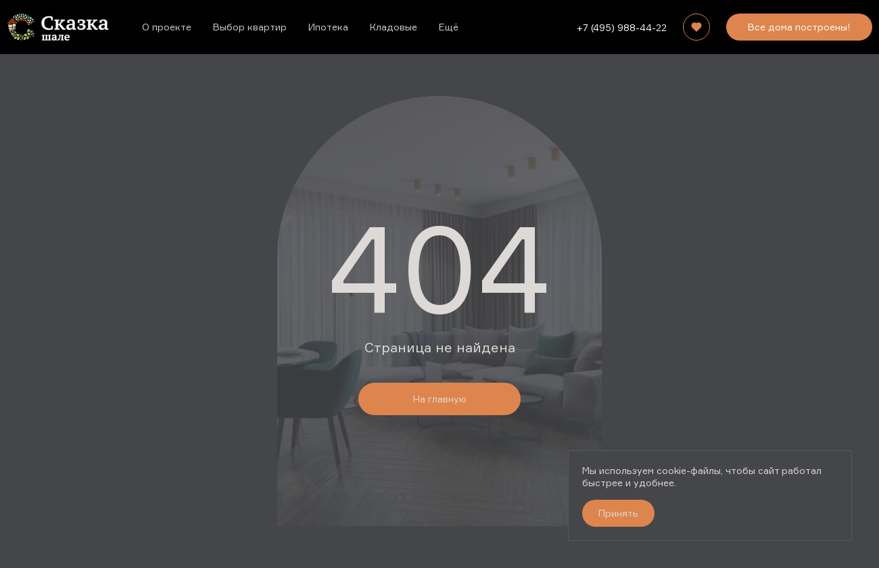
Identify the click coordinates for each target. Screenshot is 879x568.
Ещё (448, 26)
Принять (618, 513)
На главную (440, 398)
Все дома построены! (799, 26)
